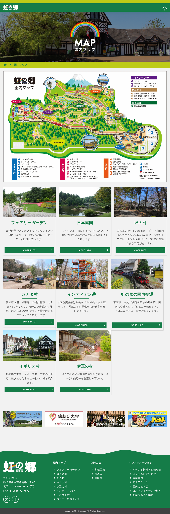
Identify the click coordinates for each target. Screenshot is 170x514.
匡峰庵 (98, 478)
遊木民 (98, 473)
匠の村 (60, 478)
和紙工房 (100, 469)
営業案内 (138, 478)
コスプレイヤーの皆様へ (147, 490)
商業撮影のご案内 (143, 495)
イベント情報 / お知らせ (147, 469)
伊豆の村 (62, 486)
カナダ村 (62, 482)
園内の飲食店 (140, 486)
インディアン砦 (66, 490)
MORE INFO (29, 250)
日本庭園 (62, 473)
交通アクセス (140, 482)
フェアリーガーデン (68, 469)
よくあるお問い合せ (144, 473)
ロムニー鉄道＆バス (68, 499)
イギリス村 (63, 495)
